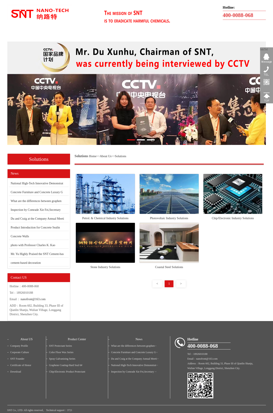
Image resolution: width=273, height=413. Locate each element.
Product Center (77, 339)
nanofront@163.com (32, 299)
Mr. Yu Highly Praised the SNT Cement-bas (37, 254)
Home (92, 156)
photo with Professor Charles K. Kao (33, 245)
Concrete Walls (20, 236)
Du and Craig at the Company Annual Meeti (37, 218)
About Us (105, 156)
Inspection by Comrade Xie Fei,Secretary (36, 209)
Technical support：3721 (59, 410)
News (139, 339)
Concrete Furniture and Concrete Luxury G (37, 192)
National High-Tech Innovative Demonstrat (37, 183)
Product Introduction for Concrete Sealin (35, 227)
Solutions (120, 156)
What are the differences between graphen (36, 201)
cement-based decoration (26, 262)
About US (26, 339)
